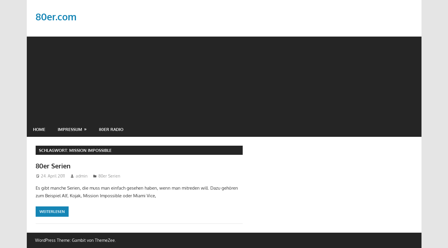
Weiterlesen (52, 211)
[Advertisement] (224, 78)
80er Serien (53, 166)
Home (39, 129)
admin (81, 175)
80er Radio (111, 129)
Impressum (70, 129)
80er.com (56, 17)
